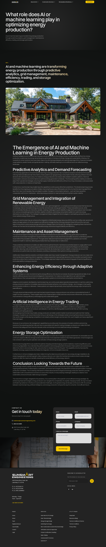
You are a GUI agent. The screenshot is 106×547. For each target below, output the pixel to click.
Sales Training (44, 536)
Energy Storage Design (46, 522)
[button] (34, 1)
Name (57, 412)
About (13, 519)
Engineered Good (16, 524)
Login (13, 533)
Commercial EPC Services (47, 539)
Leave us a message (62, 431)
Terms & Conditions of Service (76, 522)
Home (13, 516)
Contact (14, 530)
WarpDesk (72, 516)
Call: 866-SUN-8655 (17, 503)
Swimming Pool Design (46, 524)
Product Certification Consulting (48, 533)
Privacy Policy (72, 527)
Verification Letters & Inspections (49, 530)
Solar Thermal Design (46, 519)
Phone (58, 421)
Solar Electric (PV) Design (47, 516)
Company (77, 421)
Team (13, 522)
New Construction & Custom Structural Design (52, 527)
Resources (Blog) (73, 519)
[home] (15, 2)
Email (76, 412)
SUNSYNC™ (44, 541)
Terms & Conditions (74, 524)
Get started (89, 2)
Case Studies (15, 527)
